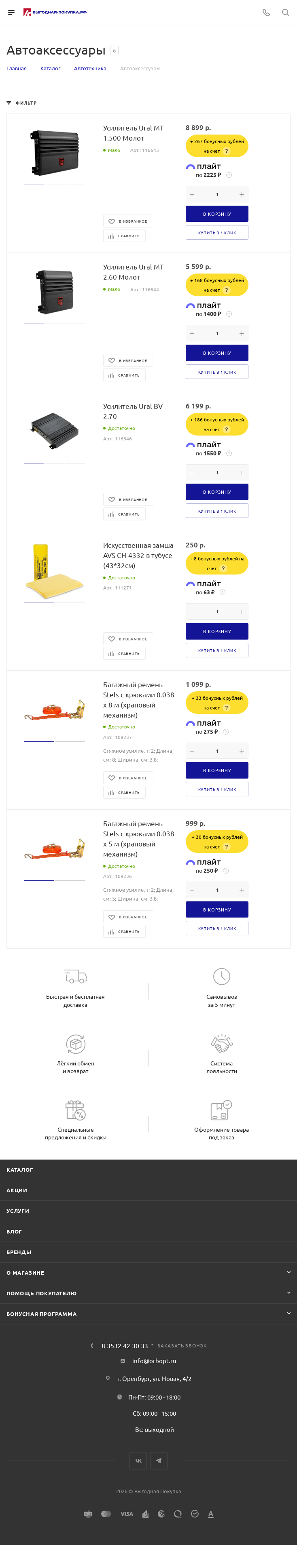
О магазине (25, 1272)
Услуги (18, 1210)
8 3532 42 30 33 (125, 1345)
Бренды (19, 1251)
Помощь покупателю (41, 1293)
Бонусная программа (41, 1313)
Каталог (20, 1169)
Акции (17, 1190)
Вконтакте (138, 1460)
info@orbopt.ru (154, 1360)
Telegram (159, 1460)
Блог (14, 1231)
